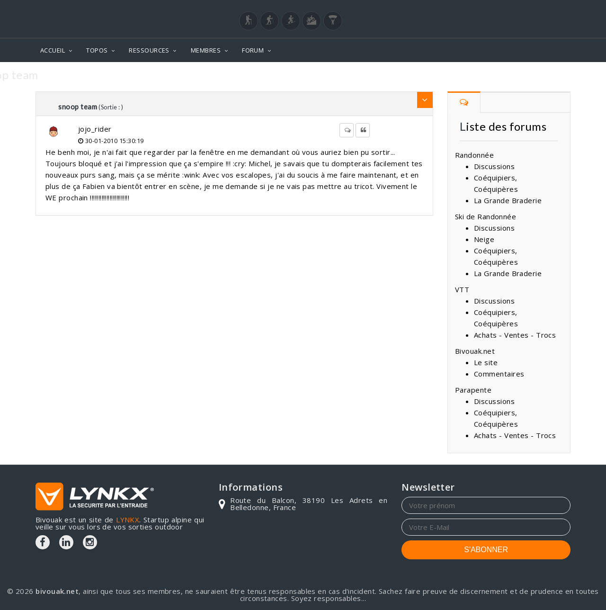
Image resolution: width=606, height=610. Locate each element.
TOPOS (96, 50)
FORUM (253, 50)
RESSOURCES (149, 50)
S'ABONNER (486, 550)
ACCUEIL (52, 50)
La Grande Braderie (508, 200)
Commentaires (499, 373)
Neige (484, 239)
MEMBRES (206, 50)
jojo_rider (95, 129)
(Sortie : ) (110, 107)
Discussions (494, 166)
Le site (486, 362)
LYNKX (127, 519)
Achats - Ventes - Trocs (515, 335)
